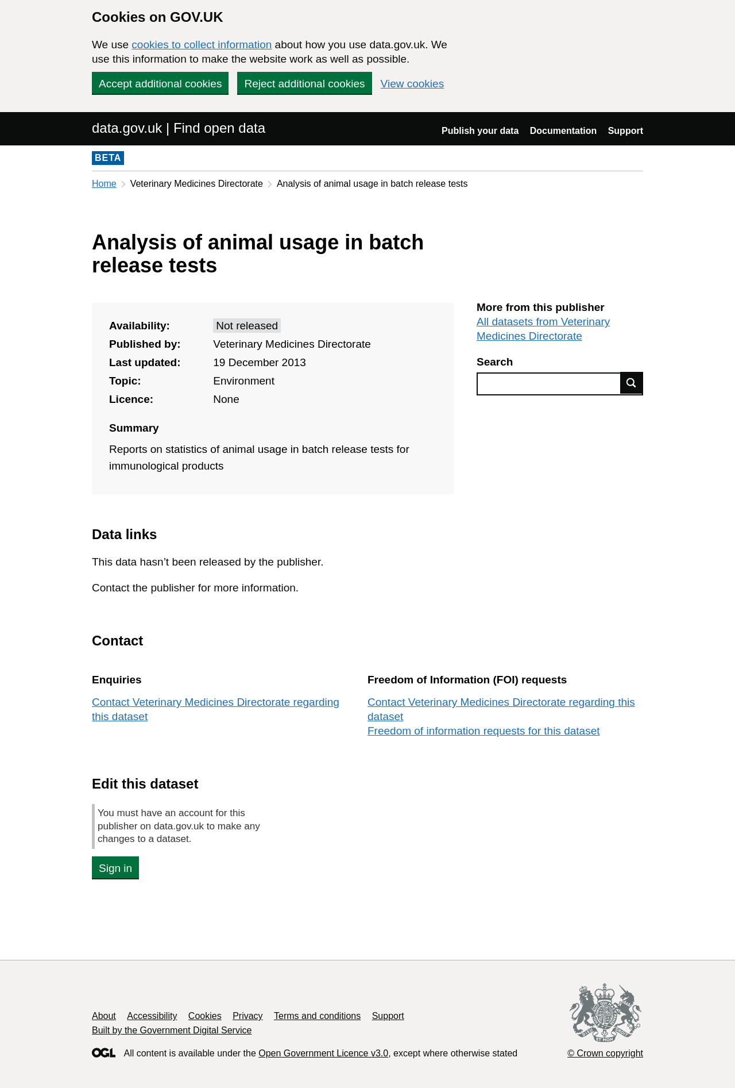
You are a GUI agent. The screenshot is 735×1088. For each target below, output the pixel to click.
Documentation (563, 131)
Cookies (205, 1016)
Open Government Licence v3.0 (323, 1053)
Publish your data (480, 131)
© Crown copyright (605, 1053)
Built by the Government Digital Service (172, 1030)
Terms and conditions (317, 1016)
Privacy (247, 1016)
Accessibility (152, 1016)
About (104, 1016)
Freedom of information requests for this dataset (483, 731)
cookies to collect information (201, 45)
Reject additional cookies (304, 84)
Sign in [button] (115, 868)
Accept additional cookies (160, 84)
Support (625, 131)
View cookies (412, 83)
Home (104, 184)
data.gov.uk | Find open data (178, 128)
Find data (631, 383)
